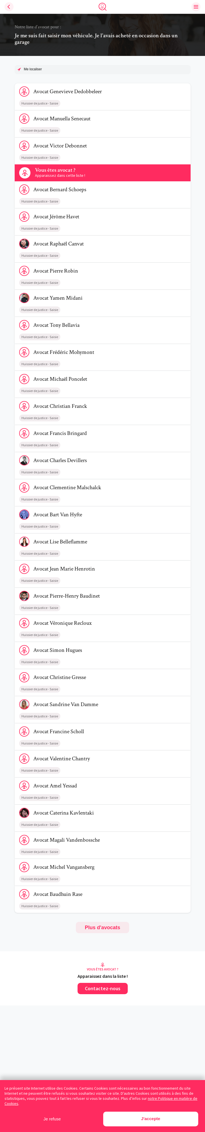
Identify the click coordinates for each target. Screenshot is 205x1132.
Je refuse (52, 1118)
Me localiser (33, 69)
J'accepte (150, 1118)
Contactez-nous (102, 988)
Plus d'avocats (102, 927)
